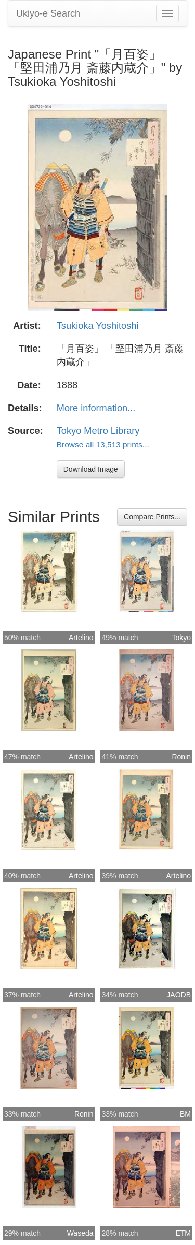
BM (185, 1114)
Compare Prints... (152, 517)
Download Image (90, 469)
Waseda (80, 1233)
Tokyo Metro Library (98, 431)
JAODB (178, 995)
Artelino (81, 637)
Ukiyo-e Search (48, 13)
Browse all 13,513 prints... (103, 444)
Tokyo (181, 637)
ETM (183, 1233)
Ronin (181, 756)
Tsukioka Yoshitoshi (98, 326)
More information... (96, 408)
